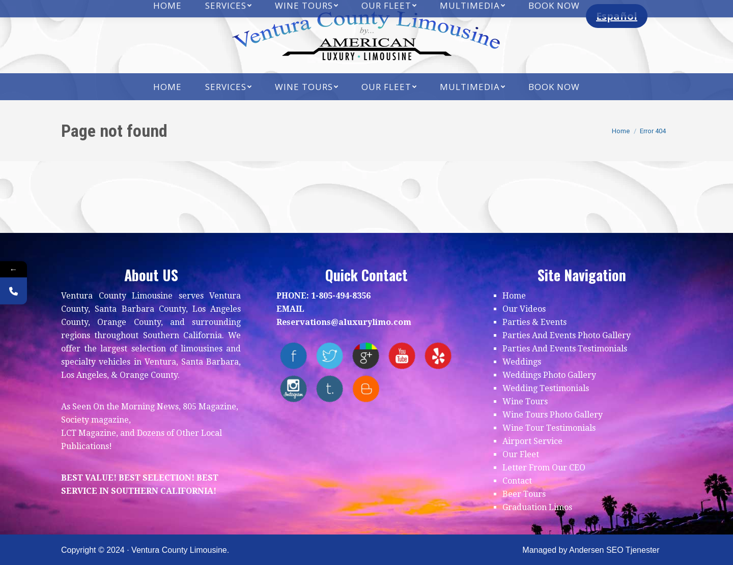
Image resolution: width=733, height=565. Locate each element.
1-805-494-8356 (341, 296)
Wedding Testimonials (545, 388)
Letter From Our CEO (543, 467)
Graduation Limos (537, 507)
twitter (330, 355)
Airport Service (532, 441)
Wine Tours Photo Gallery (552, 415)
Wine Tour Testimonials (549, 428)
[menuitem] (167, 86)
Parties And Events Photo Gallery (566, 335)
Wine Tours (525, 401)
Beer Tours (524, 494)
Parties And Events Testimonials (564, 348)
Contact (517, 481)
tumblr (330, 388)
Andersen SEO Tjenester (614, 550)
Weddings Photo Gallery (549, 375)
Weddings (521, 362)
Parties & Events (534, 322)
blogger (366, 388)
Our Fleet (520, 454)
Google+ (366, 355)
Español (616, 16)
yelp (438, 355)
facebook (293, 355)
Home (514, 296)
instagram (293, 388)
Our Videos (524, 309)
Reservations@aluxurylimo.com (343, 322)
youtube (402, 355)
